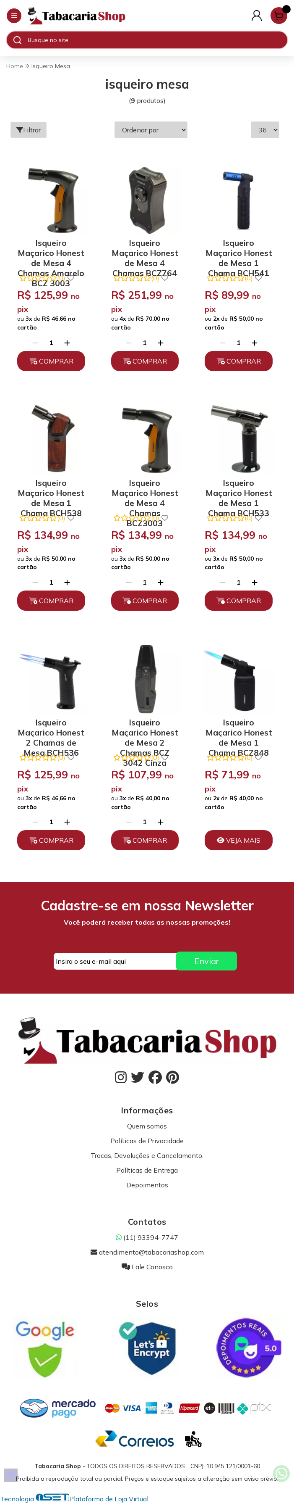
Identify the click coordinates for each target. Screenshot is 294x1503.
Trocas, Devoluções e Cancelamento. (147, 1155)
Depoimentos (147, 1185)
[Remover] (35, 342)
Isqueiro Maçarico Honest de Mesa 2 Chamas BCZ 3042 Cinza (145, 731)
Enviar (206, 961)
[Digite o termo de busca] (157, 40)
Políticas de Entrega (147, 1170)
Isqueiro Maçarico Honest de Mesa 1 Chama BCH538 (51, 491)
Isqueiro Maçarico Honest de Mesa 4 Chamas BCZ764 (145, 251)
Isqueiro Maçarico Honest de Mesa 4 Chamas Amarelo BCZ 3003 (51, 251)
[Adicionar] (67, 342)
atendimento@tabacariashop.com (147, 1252)
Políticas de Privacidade (147, 1140)
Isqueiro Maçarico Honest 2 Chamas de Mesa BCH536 (51, 731)
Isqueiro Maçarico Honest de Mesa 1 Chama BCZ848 (239, 731)
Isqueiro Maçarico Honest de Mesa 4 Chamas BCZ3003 (145, 491)
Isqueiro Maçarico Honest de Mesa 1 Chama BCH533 (239, 491)
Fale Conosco (147, 1267)
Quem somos (147, 1126)
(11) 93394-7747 (147, 1237)
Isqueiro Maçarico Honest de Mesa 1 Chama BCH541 (239, 251)
